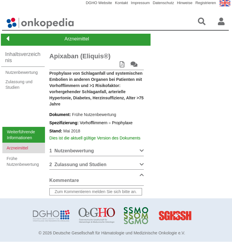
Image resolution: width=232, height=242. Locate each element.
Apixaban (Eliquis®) (80, 56)
